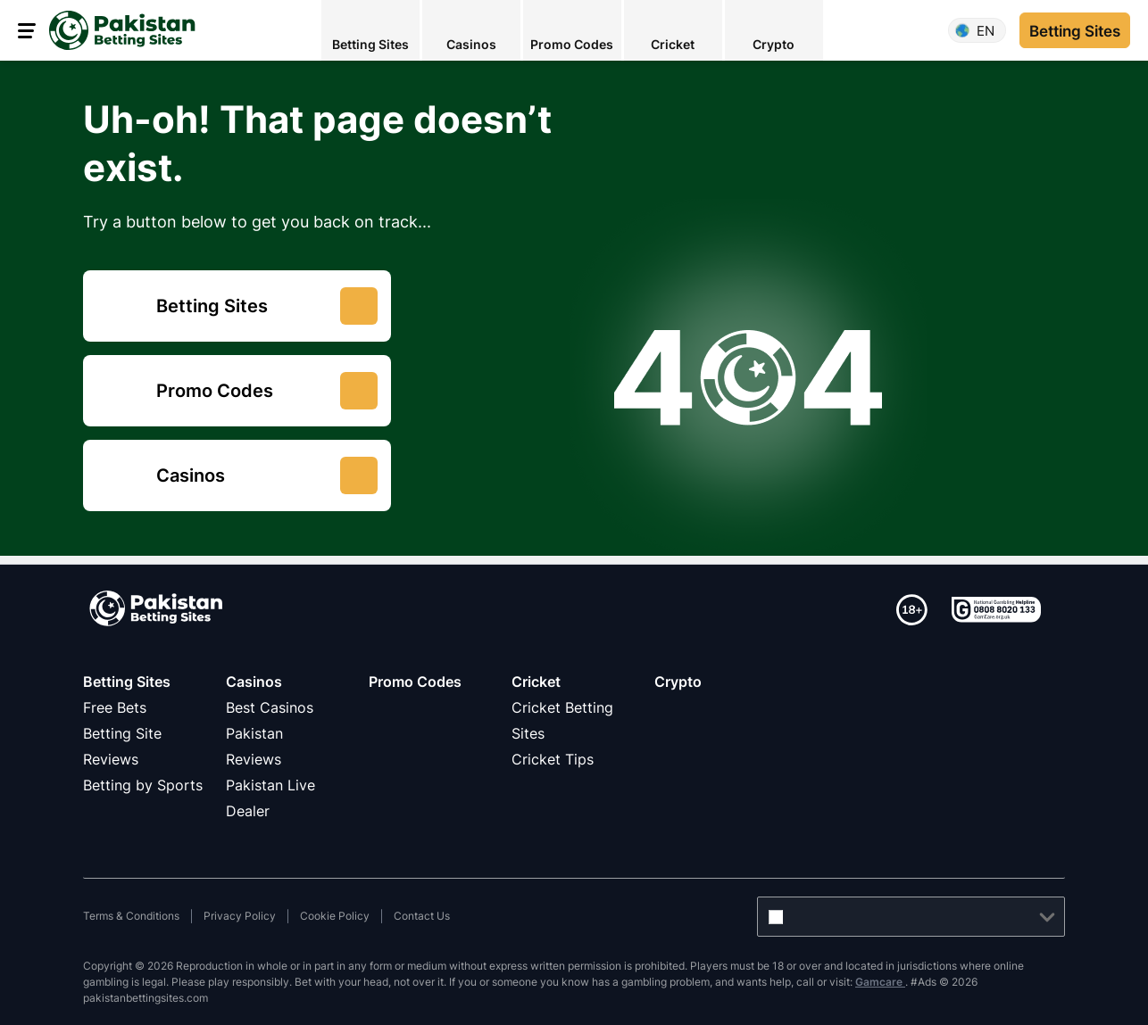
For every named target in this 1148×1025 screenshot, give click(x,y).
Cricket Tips (553, 759)
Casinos (254, 681)
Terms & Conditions (131, 915)
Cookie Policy (335, 915)
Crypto (678, 681)
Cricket (536, 681)
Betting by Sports (143, 785)
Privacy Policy (240, 915)
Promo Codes (415, 681)
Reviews (253, 759)
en (985, 30)
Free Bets (114, 707)
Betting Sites (127, 681)
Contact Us (422, 915)
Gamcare (880, 981)
